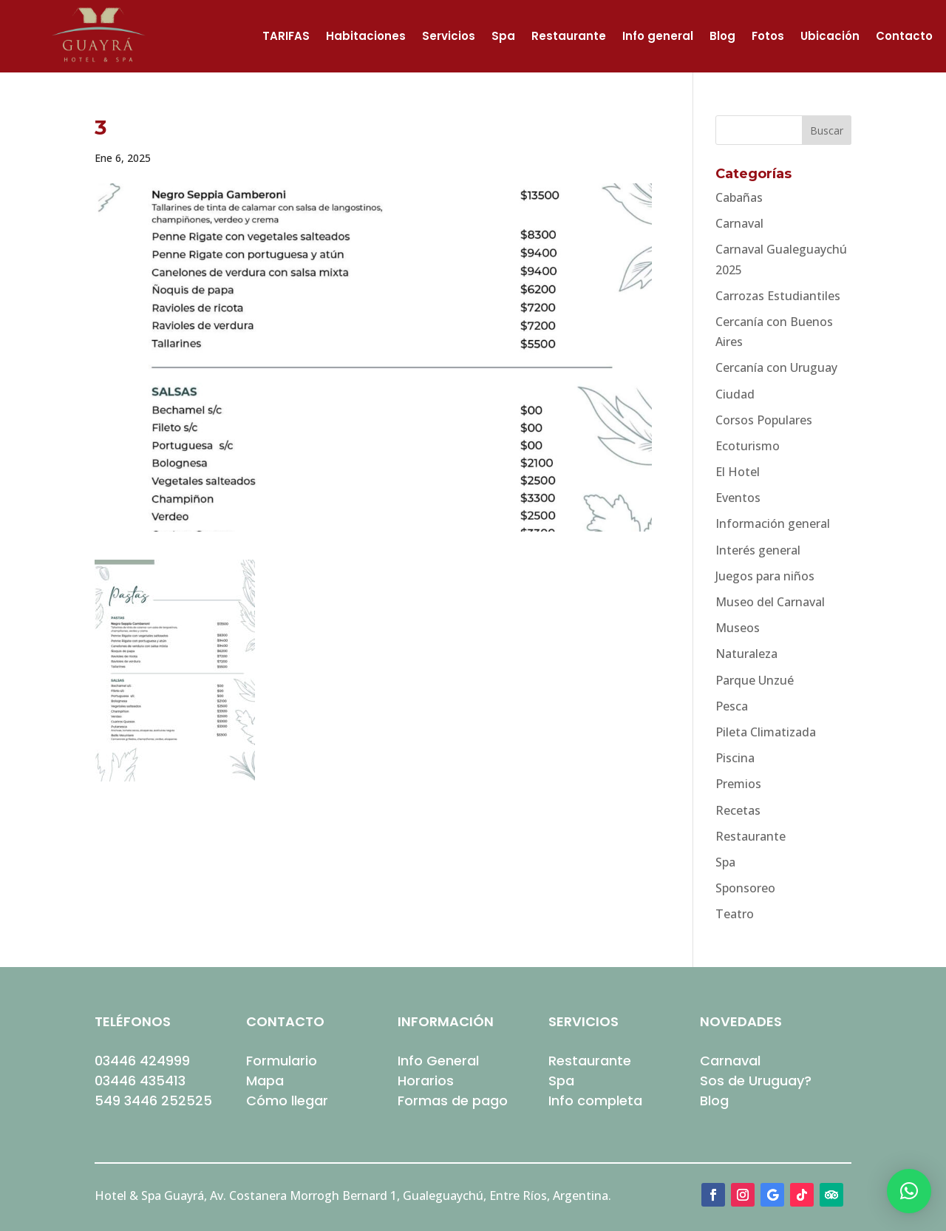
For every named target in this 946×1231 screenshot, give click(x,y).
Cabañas (739, 197)
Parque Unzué (754, 680)
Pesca (731, 706)
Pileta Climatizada (765, 732)
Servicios (448, 37)
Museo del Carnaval (770, 602)
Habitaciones (366, 37)
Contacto (904, 37)
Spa (503, 37)
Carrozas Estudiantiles (777, 296)
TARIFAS (286, 37)
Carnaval (739, 223)
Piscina (735, 758)
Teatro (734, 914)
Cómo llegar (287, 1100)
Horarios (426, 1080)
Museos (737, 628)
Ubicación (830, 37)
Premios (738, 784)
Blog (722, 37)
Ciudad (735, 394)
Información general (772, 523)
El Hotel (737, 472)
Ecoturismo (747, 446)
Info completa (595, 1100)
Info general (657, 37)
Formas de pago (453, 1100)
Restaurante (568, 37)
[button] (909, 1191)
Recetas (737, 810)
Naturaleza (746, 653)
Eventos (737, 497)
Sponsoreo (745, 888)
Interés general (757, 550)
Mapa (265, 1080)
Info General (438, 1060)
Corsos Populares (763, 420)
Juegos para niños (764, 576)
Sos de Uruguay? (755, 1080)
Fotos (768, 37)
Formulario (281, 1060)
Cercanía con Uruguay (776, 367)
